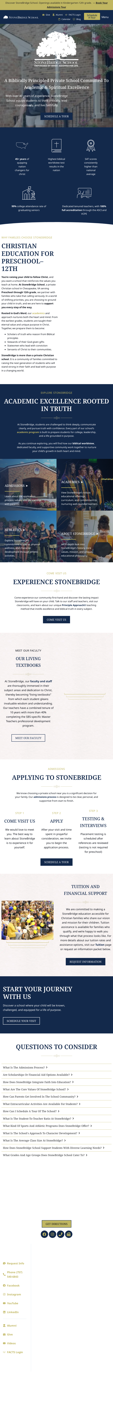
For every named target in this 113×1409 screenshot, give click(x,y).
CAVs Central (66, 1330)
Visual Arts (90, 1321)
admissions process (45, 797)
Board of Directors (44, 1271)
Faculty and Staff (43, 1265)
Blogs (37, 1289)
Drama (88, 1309)
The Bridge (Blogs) (69, 1312)
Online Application (44, 1321)
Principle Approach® (74, 605)
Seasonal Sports (92, 1262)
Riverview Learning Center (70, 1344)
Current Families (66, 1304)
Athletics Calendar (94, 1256)
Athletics (91, 1250)
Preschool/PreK (67, 1256)
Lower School (66, 1268)
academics (38, 313)
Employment (41, 1277)
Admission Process (44, 1309)
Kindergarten (66, 1262)
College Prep (66, 1280)
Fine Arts (91, 1303)
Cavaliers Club (92, 1274)
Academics (67, 1250)
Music (87, 1315)
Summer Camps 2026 (71, 1324)
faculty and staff (41, 681)
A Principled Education (41, 1258)
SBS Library (65, 1351)
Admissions (43, 1303)
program (33, 432)
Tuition (99, 944)
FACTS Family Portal (70, 1357)
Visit (36, 1315)
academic (22, 432)
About (39, 1250)
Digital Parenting (68, 1318)
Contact (38, 1283)
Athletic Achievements (92, 1281)
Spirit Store (90, 1289)
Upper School (66, 1274)
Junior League (92, 1268)
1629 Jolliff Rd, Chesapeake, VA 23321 (56, 1215)
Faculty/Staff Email (69, 1363)
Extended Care (67, 1336)
